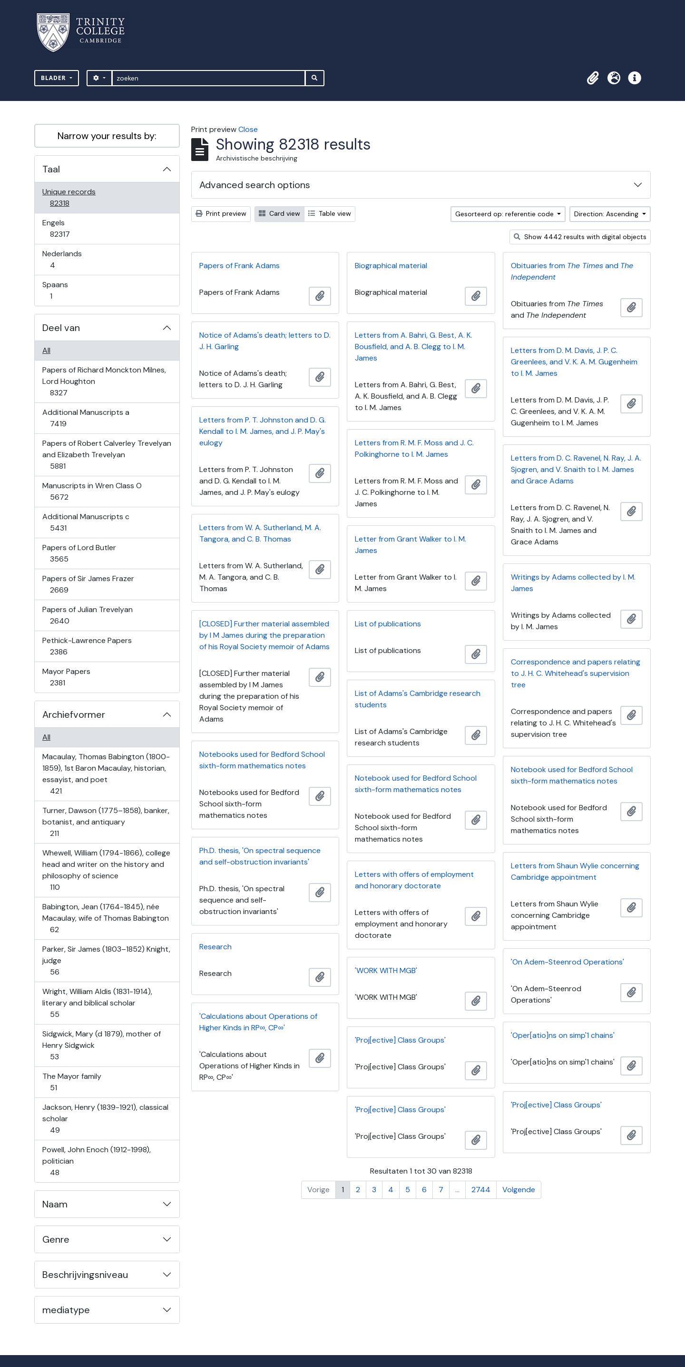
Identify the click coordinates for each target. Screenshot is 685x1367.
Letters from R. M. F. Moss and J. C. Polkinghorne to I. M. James (414, 448)
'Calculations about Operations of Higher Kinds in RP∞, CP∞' (258, 1022)
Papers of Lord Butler (79, 553)
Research (215, 947)
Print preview (221, 213)
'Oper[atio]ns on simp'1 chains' (563, 1035)
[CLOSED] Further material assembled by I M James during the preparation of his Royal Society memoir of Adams (264, 635)
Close (248, 129)
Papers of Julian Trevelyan (87, 615)
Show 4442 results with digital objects (580, 236)
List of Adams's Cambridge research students (417, 699)
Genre (55, 1239)
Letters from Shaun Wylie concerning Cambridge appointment (575, 871)
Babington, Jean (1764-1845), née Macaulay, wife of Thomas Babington (105, 918)
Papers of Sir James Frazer (88, 584)
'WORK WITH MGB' (386, 970)
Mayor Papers (66, 677)
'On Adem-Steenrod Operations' (567, 962)
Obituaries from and (572, 271)
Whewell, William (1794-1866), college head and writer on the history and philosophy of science (106, 870)
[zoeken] (208, 78)
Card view (279, 213)
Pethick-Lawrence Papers (87, 646)
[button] (592, 78)
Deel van (61, 328)
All (46, 350)
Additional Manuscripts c (85, 522)
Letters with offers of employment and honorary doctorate (414, 880)
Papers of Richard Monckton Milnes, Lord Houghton (104, 381)
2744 (480, 1190)
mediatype (66, 1310)
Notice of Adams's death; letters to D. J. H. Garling (265, 341)
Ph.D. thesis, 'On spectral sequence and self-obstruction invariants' (260, 856)
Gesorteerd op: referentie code (505, 214)
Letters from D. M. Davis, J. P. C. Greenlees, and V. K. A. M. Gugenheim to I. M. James (574, 361)
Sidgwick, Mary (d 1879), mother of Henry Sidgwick (101, 1045)
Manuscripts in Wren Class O (92, 491)
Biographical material (391, 266)
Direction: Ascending (607, 214)
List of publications (388, 624)
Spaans (57, 290)
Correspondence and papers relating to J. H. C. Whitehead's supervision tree (575, 673)
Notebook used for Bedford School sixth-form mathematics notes (572, 775)
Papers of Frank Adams (239, 266)
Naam (55, 1204)
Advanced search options (254, 185)
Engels (66, 228)
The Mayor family (71, 1082)
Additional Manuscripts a (85, 418)
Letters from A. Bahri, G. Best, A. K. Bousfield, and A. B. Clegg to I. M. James (413, 346)
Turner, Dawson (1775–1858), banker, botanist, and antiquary (105, 821)
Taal (51, 169)
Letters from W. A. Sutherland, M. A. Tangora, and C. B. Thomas (260, 533)
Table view (329, 213)
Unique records (69, 197)
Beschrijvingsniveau (85, 1274)
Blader (54, 78)
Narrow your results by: (107, 136)
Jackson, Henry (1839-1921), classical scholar (105, 1118)
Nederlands (62, 259)
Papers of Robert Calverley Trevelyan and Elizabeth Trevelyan (106, 454)
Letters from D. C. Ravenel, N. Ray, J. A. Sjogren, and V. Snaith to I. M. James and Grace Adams (576, 469)
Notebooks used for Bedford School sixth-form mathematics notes (262, 760)
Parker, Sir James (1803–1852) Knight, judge (106, 960)
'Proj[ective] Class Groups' (400, 1040)
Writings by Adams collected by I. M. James (573, 582)
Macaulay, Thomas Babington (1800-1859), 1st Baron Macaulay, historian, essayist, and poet (106, 774)
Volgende (518, 1190)
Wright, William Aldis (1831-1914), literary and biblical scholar (97, 1002)
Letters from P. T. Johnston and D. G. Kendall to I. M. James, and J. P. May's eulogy (262, 431)
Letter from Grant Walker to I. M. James (410, 544)
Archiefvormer (73, 714)
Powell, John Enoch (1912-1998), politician (96, 1161)
